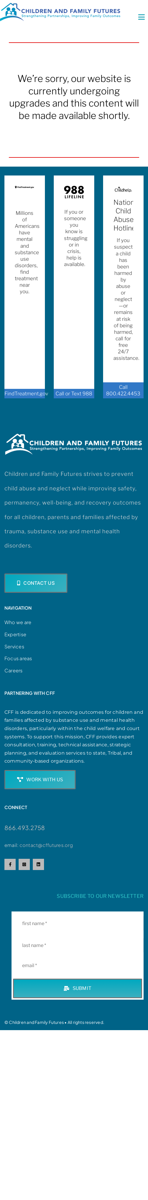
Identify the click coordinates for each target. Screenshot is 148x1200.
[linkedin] (38, 864)
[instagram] (24, 864)
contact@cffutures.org (46, 845)
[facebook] (10, 864)
